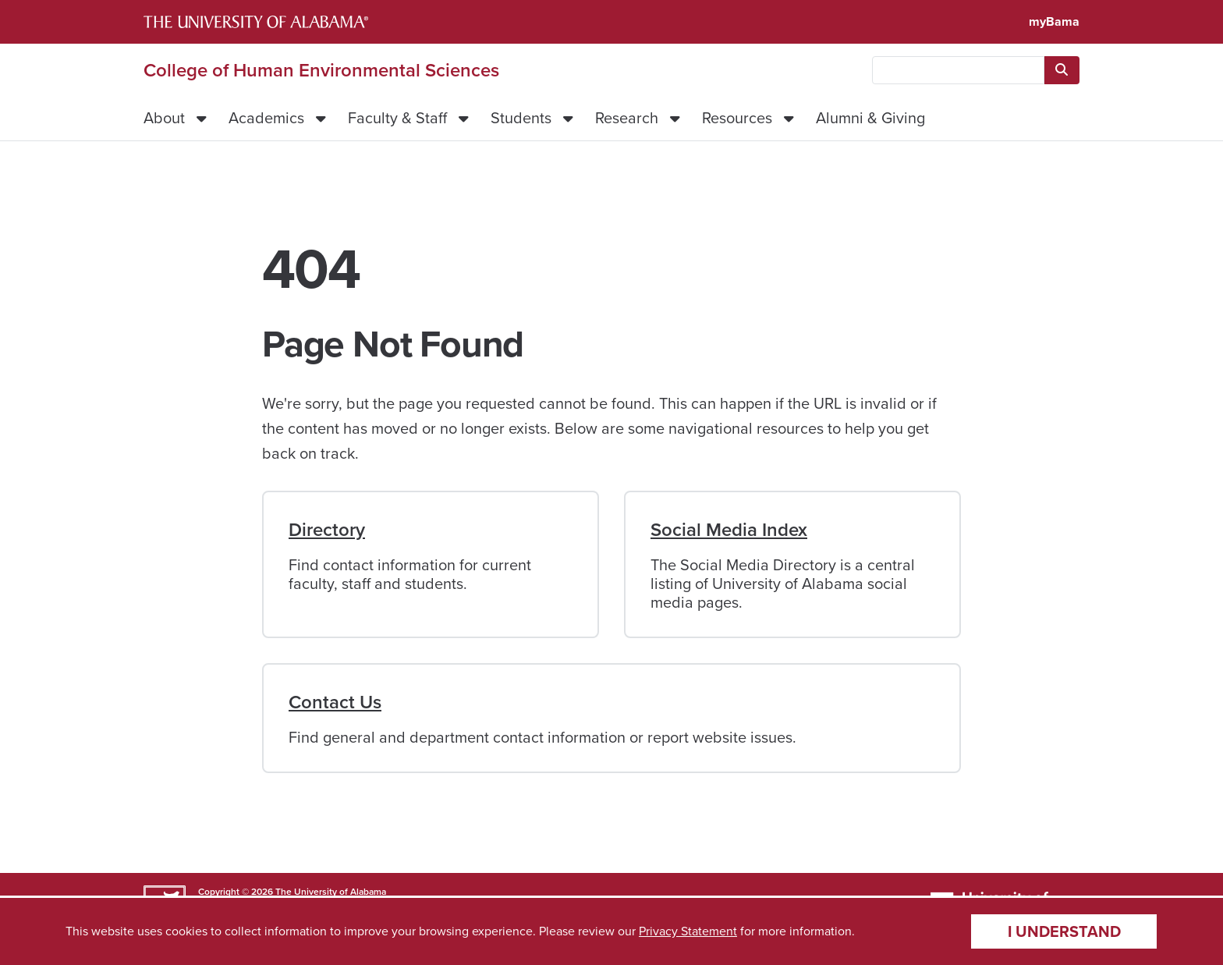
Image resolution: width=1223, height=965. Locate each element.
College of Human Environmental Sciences (321, 70)
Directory (327, 530)
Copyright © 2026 (235, 892)
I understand (1064, 931)
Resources (737, 117)
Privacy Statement (688, 931)
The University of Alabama (330, 892)
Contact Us (335, 702)
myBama (1054, 21)
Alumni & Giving (870, 117)
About (164, 117)
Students (521, 117)
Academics (266, 117)
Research (626, 117)
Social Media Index (728, 530)
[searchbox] (958, 70)
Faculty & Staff (397, 117)
